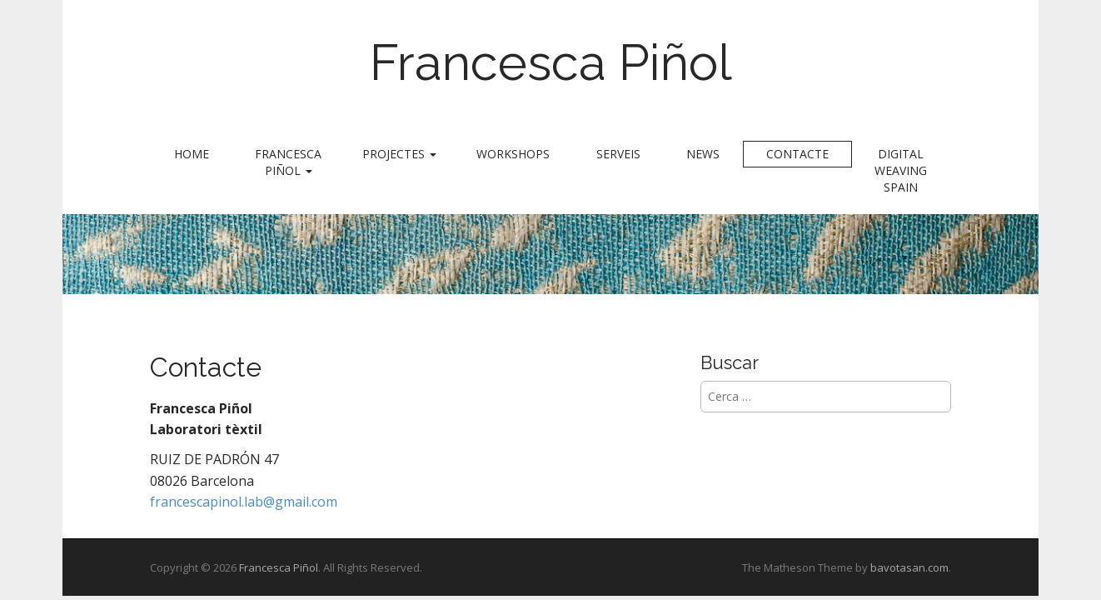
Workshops (513, 154)
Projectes (399, 154)
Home (191, 154)
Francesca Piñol (551, 62)
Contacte (797, 154)
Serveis (618, 154)
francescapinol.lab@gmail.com (243, 501)
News (703, 154)
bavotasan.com (909, 567)
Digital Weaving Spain (900, 170)
